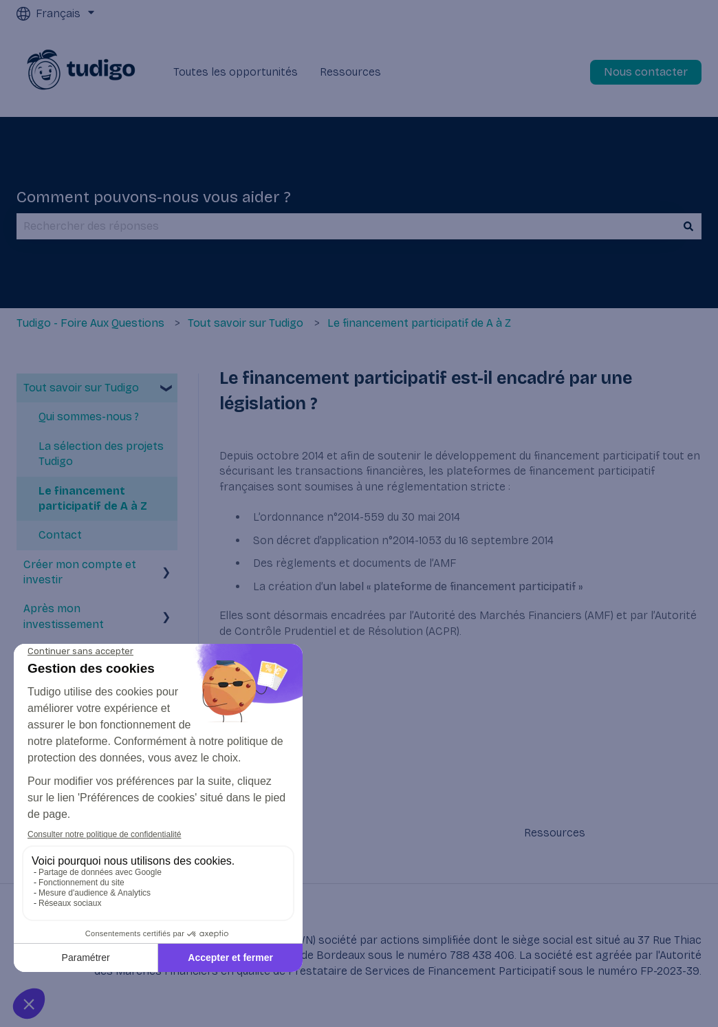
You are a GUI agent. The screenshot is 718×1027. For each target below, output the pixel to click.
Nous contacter (646, 71)
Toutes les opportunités (235, 71)
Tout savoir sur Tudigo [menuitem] (81, 387)
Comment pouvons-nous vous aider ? (154, 197)
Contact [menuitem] (60, 534)
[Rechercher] (688, 226)
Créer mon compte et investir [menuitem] (79, 572)
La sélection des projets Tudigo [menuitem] (101, 454)
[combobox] (346, 226)
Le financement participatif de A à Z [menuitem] (93, 498)
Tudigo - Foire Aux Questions (90, 322)
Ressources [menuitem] (554, 832)
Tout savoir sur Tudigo (245, 322)
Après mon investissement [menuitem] (63, 616)
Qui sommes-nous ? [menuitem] (89, 416)
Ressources (350, 71)
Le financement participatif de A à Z (419, 322)
